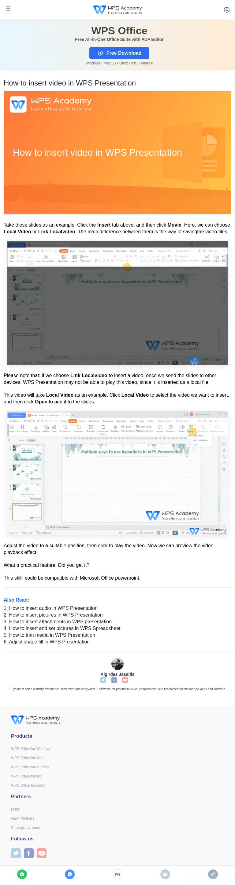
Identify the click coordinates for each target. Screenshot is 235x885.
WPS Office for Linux (28, 785)
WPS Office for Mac (27, 758)
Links (15, 809)
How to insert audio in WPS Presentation (51, 608)
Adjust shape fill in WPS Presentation (47, 641)
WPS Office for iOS (26, 776)
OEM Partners (22, 818)
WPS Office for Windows (31, 749)
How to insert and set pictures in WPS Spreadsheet (62, 628)
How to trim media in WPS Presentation (49, 635)
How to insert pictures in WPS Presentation (53, 614)
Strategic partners (25, 827)
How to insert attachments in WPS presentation (58, 621)
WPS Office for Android (30, 767)
